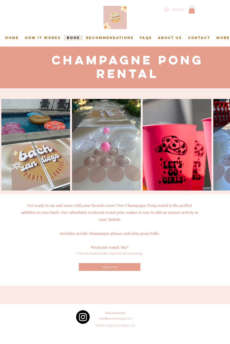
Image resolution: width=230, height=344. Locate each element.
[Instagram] (83, 317)
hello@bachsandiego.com (115, 318)
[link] (191, 10)
